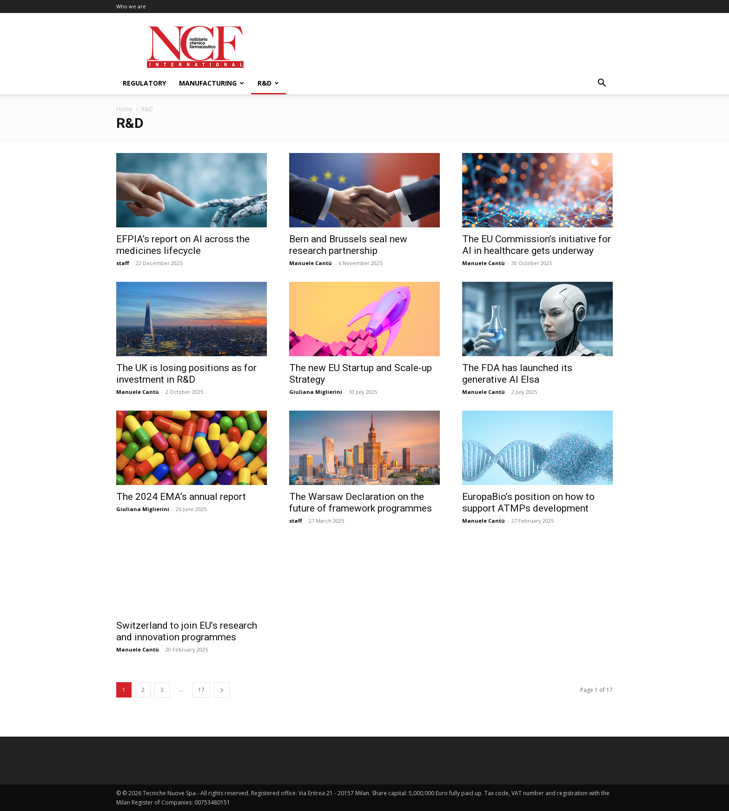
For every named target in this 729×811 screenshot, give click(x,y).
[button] (601, 84)
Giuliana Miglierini (315, 391)
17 (201, 690)
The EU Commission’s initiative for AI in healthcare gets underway (536, 244)
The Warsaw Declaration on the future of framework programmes (360, 502)
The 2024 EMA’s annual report (181, 496)
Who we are (131, 6)
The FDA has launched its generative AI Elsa (517, 373)
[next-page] (222, 690)
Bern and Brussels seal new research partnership (348, 244)
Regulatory (144, 83)
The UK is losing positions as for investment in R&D (186, 373)
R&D (268, 83)
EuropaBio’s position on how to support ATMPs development (528, 502)
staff (122, 262)
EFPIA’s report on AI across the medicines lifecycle (183, 244)
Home (124, 109)
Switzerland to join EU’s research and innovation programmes (186, 631)
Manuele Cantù (310, 262)
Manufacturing (211, 83)
